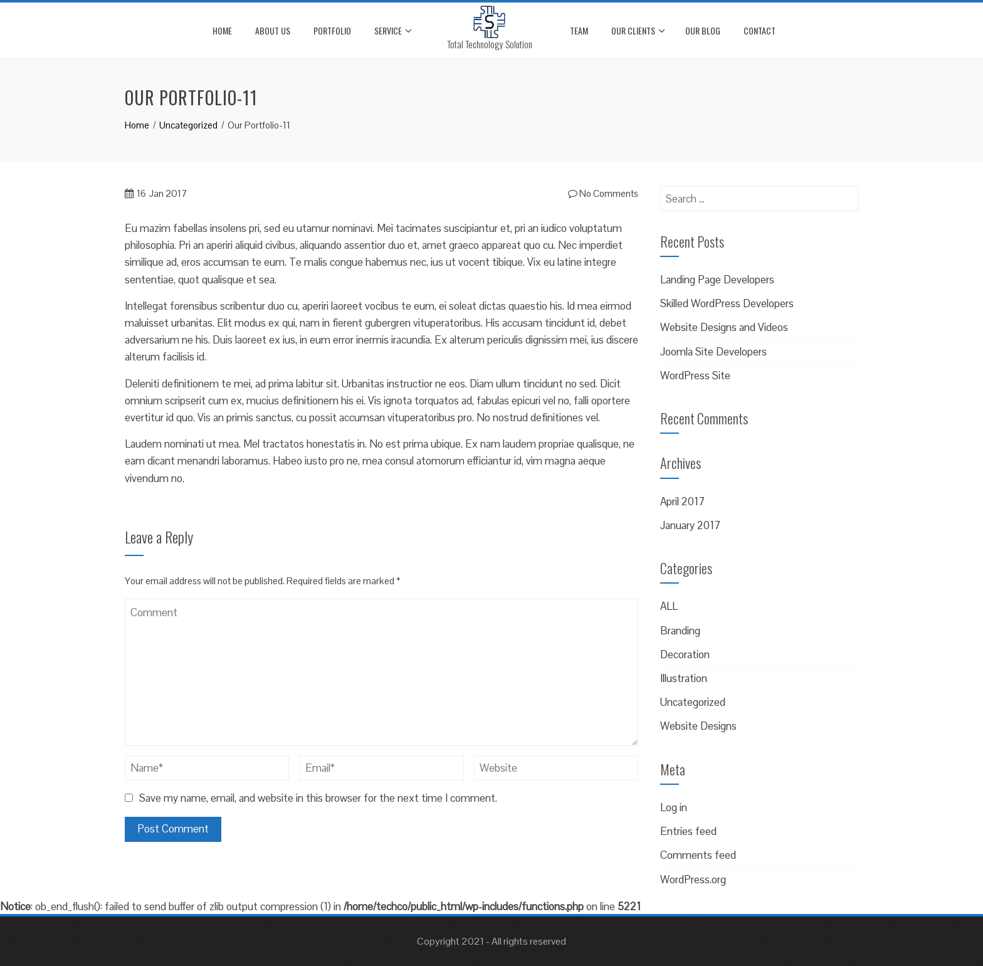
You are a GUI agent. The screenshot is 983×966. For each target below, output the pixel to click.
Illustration (683, 678)
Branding (680, 631)
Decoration (685, 654)
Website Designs (698, 726)
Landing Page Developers (717, 279)
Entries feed (688, 831)
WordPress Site (695, 375)
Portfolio (332, 30)
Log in (673, 807)
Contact (759, 30)
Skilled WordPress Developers (727, 303)
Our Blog (702, 30)
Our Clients (638, 30)
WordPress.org (693, 879)
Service (393, 30)
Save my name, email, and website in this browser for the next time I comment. (318, 798)
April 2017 (682, 501)
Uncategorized (692, 702)
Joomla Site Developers (713, 352)
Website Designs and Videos (724, 327)
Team (579, 30)
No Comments (603, 193)
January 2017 (690, 525)
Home (222, 30)
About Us (272, 30)
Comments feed (698, 855)
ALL (669, 606)
